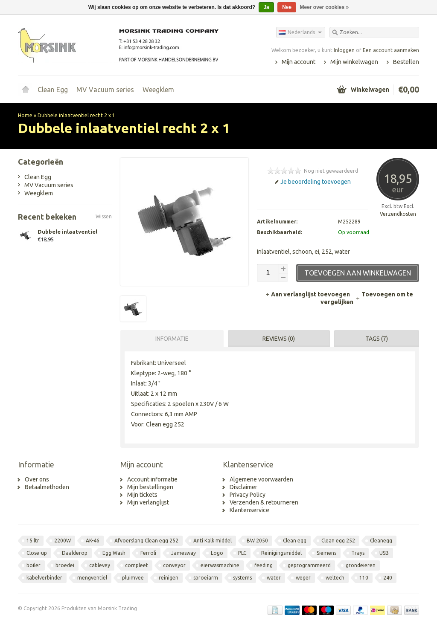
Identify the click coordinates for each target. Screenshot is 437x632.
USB (384, 553)
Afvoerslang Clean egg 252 (146, 540)
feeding (263, 565)
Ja (266, 7)
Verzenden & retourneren (264, 502)
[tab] (170, 338)
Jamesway (183, 553)
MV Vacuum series (105, 89)
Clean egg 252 (338, 540)
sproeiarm (205, 577)
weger (303, 577)
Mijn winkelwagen (354, 61)
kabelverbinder (44, 577)
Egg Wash (113, 553)
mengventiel (92, 577)
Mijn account (298, 61)
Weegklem (158, 89)
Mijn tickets (142, 494)
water (274, 577)
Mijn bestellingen (150, 487)
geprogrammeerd (309, 565)
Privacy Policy (247, 494)
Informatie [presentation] (172, 338)
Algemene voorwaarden (261, 479)
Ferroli (148, 553)
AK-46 (92, 540)
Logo (217, 553)
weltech (335, 577)
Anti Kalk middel (212, 540)
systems (242, 577)
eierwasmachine (220, 565)
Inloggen (344, 50)
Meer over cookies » (324, 7)
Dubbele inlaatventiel (67, 232)
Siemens (326, 553)
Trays (357, 553)
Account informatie (152, 479)
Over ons (37, 479)
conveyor (174, 565)
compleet (136, 565)
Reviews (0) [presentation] (278, 338)
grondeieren (361, 565)
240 (387, 577)
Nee (286, 7)
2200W (62, 540)
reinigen (168, 577)
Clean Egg (53, 89)
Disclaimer (243, 487)
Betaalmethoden (47, 487)
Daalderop (74, 553)
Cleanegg (381, 540)
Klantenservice (249, 510)
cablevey (99, 565)
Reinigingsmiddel (281, 553)
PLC (242, 553)
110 (363, 577)
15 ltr (32, 540)
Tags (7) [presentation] (376, 338)
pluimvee (133, 577)
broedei (64, 565)
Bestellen (406, 61)
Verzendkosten (398, 214)
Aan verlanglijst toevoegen (308, 294)
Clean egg (294, 540)
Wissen (104, 216)
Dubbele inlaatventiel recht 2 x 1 (76, 115)
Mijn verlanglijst (148, 502)
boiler (33, 565)
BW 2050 (257, 540)
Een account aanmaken (391, 50)
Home (25, 89)
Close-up (36, 553)
